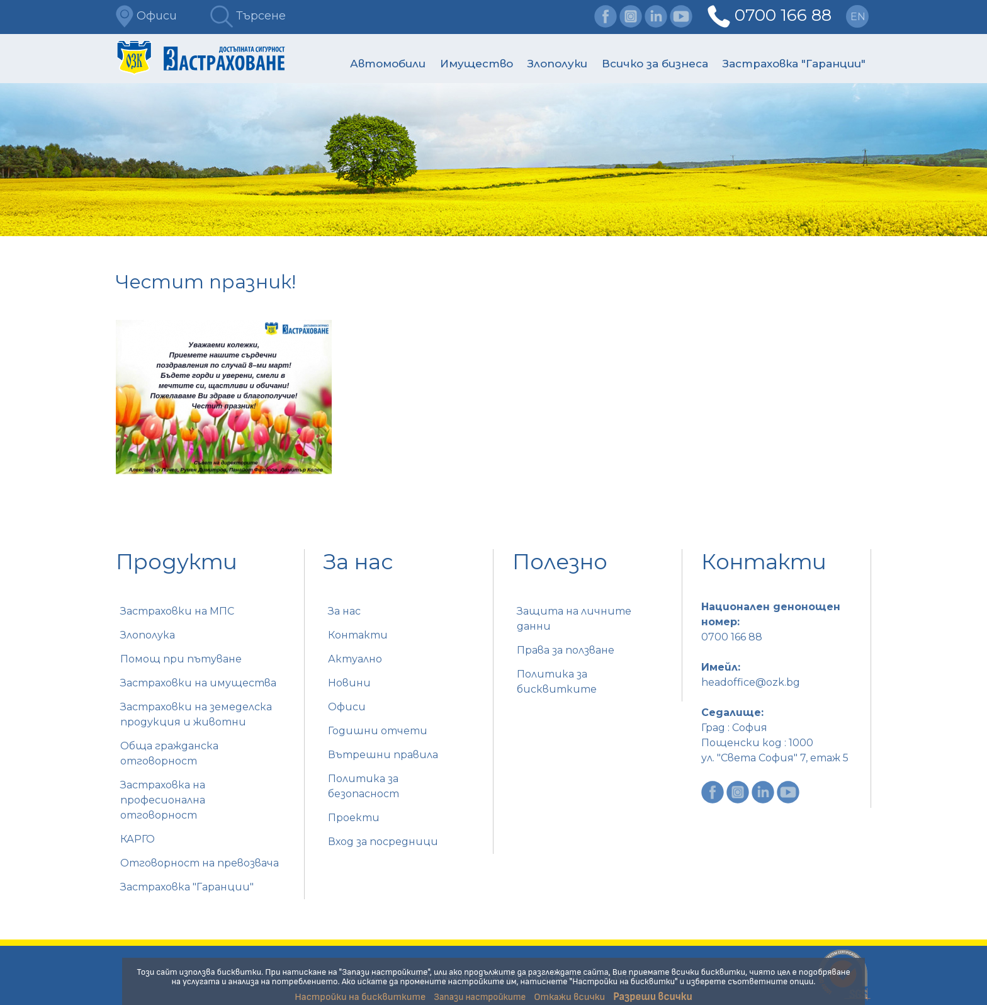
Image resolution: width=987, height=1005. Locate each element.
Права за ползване (565, 650)
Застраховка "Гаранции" (794, 63)
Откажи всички (569, 997)
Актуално (355, 659)
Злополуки (557, 63)
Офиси (146, 16)
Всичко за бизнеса (655, 63)
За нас (344, 611)
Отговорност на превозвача (199, 863)
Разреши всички (652, 997)
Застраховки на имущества (198, 683)
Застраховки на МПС (177, 611)
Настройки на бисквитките (360, 997)
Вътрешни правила (383, 755)
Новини (349, 683)
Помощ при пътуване (181, 659)
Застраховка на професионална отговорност (162, 800)
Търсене (248, 16)
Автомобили (388, 63)
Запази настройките (480, 997)
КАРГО (137, 839)
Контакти (358, 635)
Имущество (476, 63)
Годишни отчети (377, 731)
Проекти (354, 818)
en (858, 17)
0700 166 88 (783, 15)
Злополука (147, 635)
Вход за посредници (383, 842)
